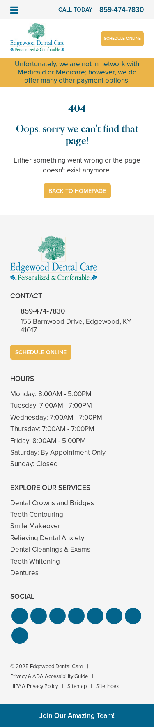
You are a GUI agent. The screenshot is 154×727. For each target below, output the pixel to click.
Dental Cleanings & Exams (50, 549)
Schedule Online (122, 38)
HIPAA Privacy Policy (34, 686)
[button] (19, 616)
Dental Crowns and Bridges (52, 503)
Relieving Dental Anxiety (47, 538)
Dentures (24, 573)
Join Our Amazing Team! (77, 716)
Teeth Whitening (35, 561)
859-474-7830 (43, 311)
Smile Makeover (35, 526)
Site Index (107, 686)
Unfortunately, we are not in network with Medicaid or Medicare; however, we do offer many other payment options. (77, 72)
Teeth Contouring (36, 514)
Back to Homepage (77, 191)
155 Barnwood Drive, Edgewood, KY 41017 (76, 325)
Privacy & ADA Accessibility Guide (49, 676)
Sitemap (77, 686)
